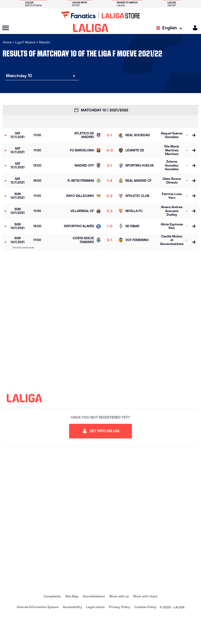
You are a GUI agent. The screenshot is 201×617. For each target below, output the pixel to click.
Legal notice (95, 607)
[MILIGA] (193, 27)
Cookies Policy (146, 607)
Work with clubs (145, 596)
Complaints (52, 596)
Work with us (119, 596)
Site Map (72, 596)
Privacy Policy (119, 607)
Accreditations (94, 596)
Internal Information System (38, 607)
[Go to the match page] (193, 135)
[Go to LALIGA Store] (100, 15)
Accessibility (72, 607)
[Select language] (170, 28)
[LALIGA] (90, 28)
